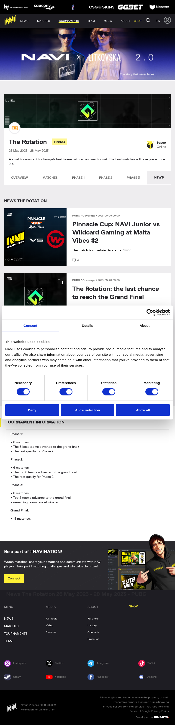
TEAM (8, 641)
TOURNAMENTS (15, 633)
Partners (93, 618)
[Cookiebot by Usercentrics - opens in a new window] (150, 312)
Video (49, 625)
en (158, 21)
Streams (51, 632)
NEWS (159, 177)
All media (51, 618)
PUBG (76, 215)
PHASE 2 (105, 177)
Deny (32, 410)
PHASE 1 (78, 177)
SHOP (133, 606)
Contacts (93, 632)
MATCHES (50, 177)
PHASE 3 (133, 177)
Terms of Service (133, 706)
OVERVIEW (19, 177)
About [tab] (145, 325)
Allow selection (87, 410)
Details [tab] (87, 325)
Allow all (143, 410)
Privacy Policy (112, 706)
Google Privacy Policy (155, 711)
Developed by (152, 717)
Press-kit (93, 639)
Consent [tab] (30, 325)
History (92, 625)
